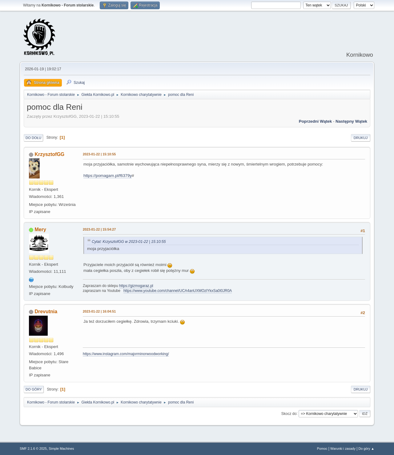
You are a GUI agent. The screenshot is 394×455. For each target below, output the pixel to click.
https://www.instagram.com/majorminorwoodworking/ (126, 354)
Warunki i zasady (343, 448)
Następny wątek (351, 121)
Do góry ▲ (366, 448)
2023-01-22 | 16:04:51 (99, 311)
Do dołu (33, 138)
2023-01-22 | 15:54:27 (99, 229)
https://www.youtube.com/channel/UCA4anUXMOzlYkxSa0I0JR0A (177, 291)
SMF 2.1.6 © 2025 (33, 448)
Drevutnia (45, 311)
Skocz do (288, 413)
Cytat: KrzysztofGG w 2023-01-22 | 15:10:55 (129, 242)
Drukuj (361, 138)
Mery (40, 229)
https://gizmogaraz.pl (136, 286)
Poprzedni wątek (315, 121)
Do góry (34, 389)
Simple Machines (61, 448)
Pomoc (322, 448)
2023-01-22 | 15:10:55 (99, 154)
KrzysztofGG (49, 154)
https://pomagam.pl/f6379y (107, 175)
